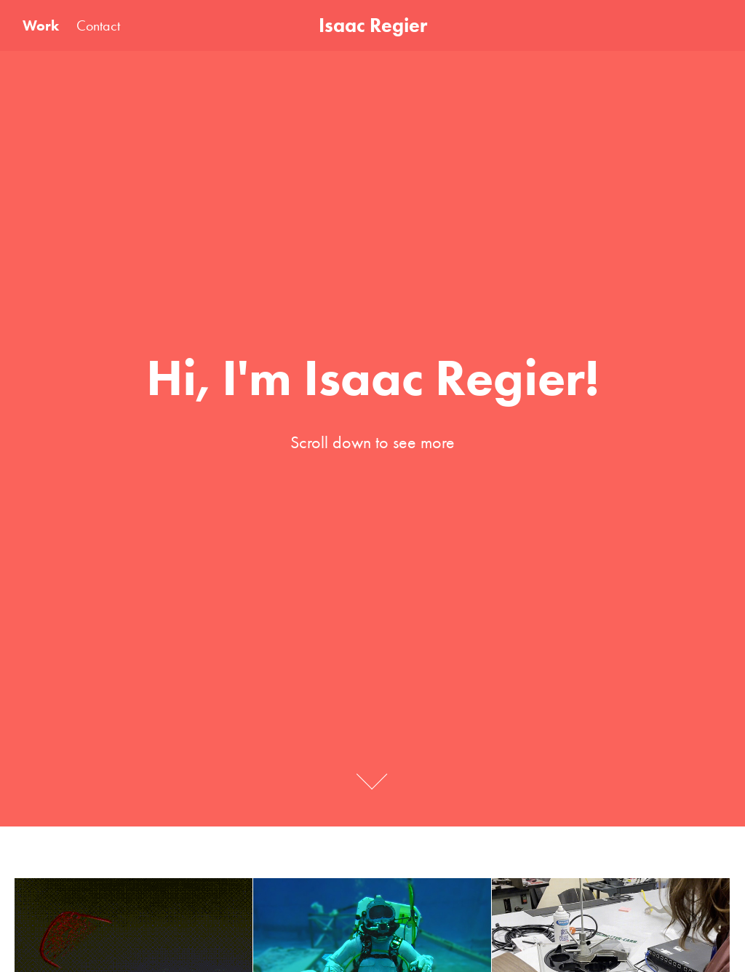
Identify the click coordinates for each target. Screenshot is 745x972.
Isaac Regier (373, 25)
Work (41, 25)
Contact (98, 25)
